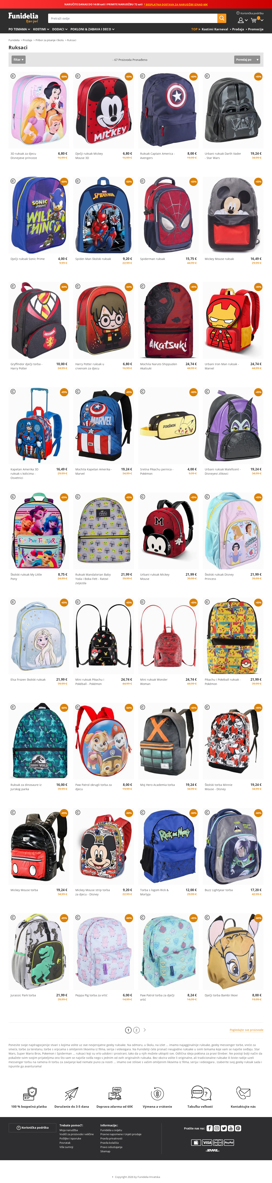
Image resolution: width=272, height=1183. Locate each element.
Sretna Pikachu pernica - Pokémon (156, 471)
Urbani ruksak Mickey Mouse (154, 577)
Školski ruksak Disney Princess (219, 577)
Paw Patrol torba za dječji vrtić (157, 997)
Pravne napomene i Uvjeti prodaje (120, 1134)
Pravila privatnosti (111, 1138)
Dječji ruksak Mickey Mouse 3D (89, 156)
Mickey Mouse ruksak (219, 259)
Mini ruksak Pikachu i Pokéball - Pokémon (89, 682)
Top (194, 29)
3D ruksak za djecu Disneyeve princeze (24, 156)
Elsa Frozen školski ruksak (28, 679)
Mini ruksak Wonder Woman (154, 682)
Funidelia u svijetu (111, 1130)
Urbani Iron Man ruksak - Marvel (222, 366)
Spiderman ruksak (152, 259)
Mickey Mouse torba (24, 890)
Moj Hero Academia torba (157, 785)
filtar (17, 59)
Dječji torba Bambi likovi (221, 995)
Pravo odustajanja (111, 1147)
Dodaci (58, 29)
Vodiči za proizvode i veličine (77, 1134)
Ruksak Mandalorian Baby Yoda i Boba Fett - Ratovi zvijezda (93, 579)
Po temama (18, 29)
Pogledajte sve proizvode (246, 1030)
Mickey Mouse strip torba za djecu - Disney (92, 892)
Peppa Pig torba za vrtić (91, 995)
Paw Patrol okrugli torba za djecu (93, 787)
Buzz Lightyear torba (219, 890)
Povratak (65, 1143)
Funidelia (14, 40)
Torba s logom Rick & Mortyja (154, 892)
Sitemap (105, 1151)
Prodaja (27, 40)
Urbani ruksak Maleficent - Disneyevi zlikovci (223, 471)
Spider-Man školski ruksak (93, 259)
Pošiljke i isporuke (70, 1138)
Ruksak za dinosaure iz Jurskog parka (26, 787)
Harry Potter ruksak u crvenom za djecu (89, 366)
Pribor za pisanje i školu (50, 40)
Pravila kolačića (109, 1143)
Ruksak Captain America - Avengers (157, 156)
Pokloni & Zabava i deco (90, 29)
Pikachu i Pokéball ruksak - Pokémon (223, 682)
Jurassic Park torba (23, 995)
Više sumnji (66, 1147)
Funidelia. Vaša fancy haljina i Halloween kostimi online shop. (23, 18)
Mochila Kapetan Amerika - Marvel (93, 471)
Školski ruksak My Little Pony (26, 577)
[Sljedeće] (144, 1030)
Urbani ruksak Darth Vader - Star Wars (223, 156)
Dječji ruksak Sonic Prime (28, 259)
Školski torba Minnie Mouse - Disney (218, 787)
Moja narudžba (69, 1130)
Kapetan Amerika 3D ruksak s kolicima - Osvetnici (24, 473)
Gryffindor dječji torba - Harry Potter (26, 366)
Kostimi (39, 29)
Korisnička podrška (33, 1127)
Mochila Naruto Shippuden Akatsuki (158, 366)
